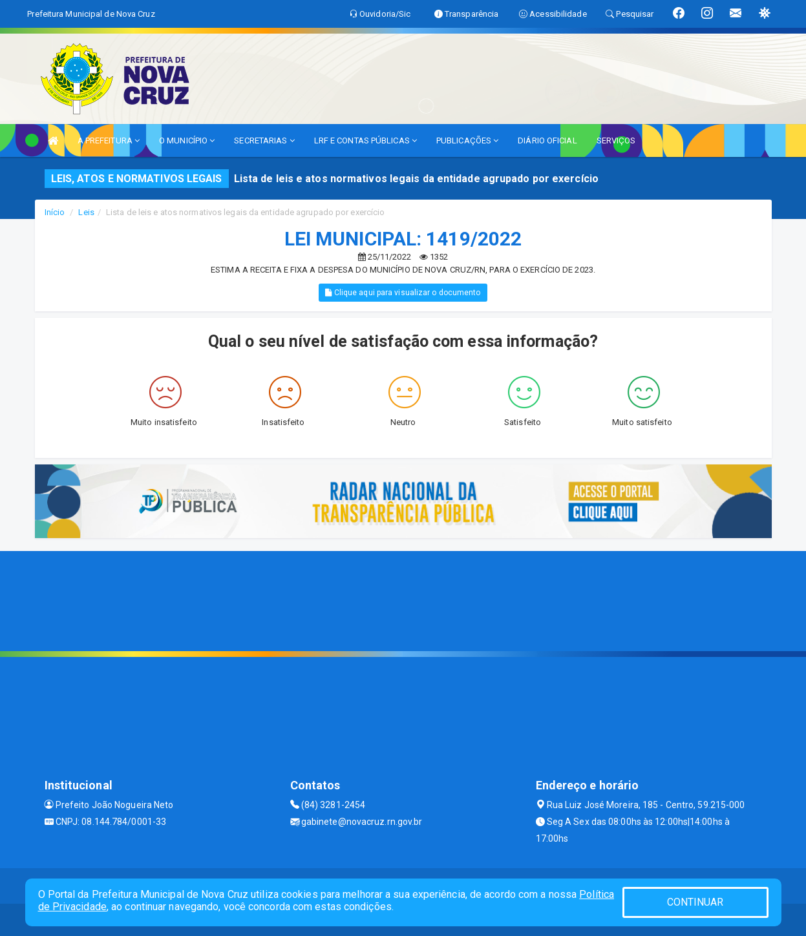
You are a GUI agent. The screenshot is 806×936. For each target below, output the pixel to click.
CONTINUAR (695, 902)
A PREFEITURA (109, 140)
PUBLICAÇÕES (467, 140)
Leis (86, 212)
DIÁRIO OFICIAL (547, 140)
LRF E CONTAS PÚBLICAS (365, 140)
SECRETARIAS (264, 140)
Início (55, 212)
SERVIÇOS (616, 140)
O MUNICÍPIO (187, 140)
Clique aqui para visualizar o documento (402, 292)
